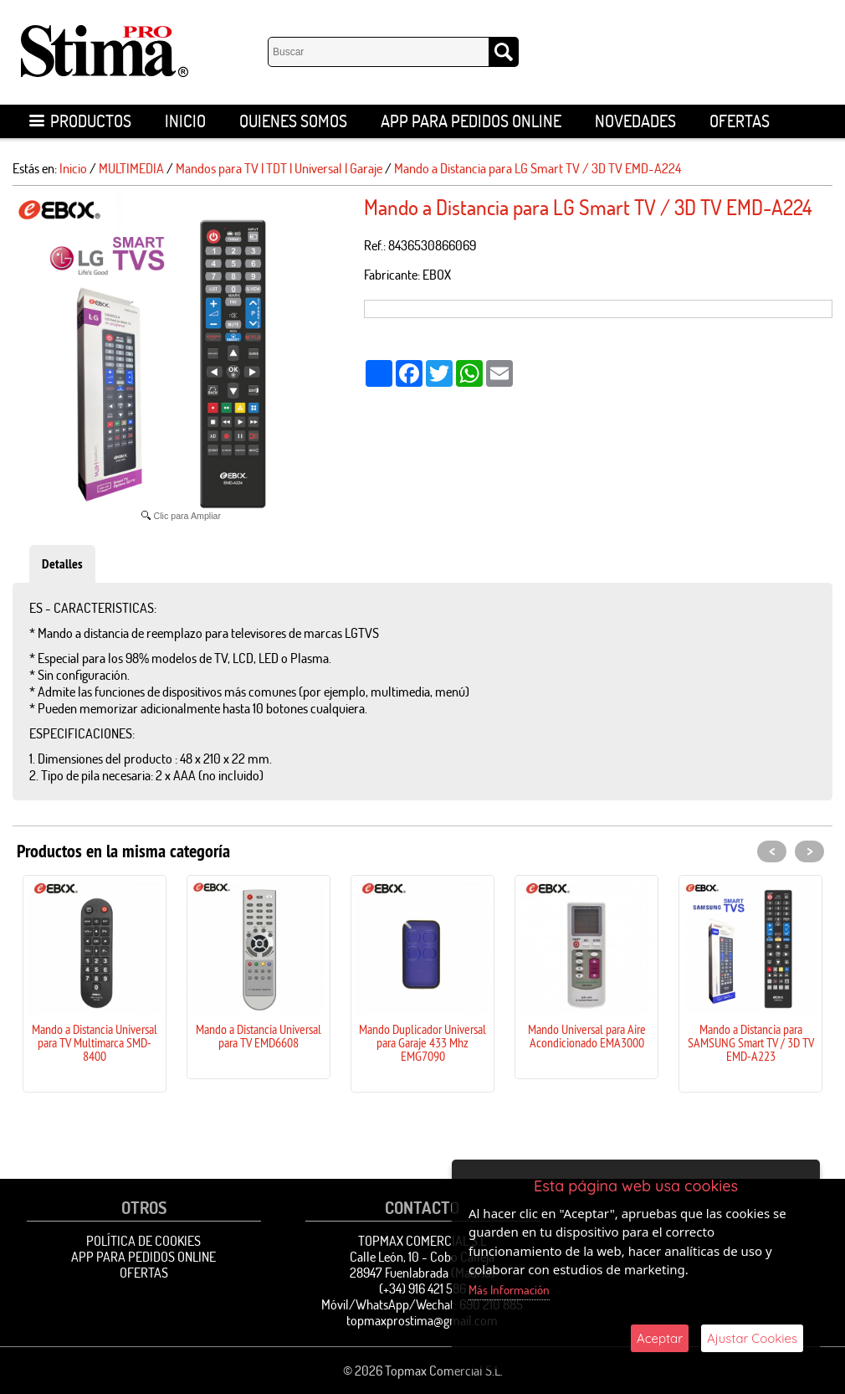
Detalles (62, 564)
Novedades (635, 121)
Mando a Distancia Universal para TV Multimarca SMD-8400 (94, 1042)
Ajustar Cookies (752, 1338)
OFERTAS (739, 121)
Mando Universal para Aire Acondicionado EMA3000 (587, 1036)
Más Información (509, 1290)
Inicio (185, 121)
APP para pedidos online (471, 121)
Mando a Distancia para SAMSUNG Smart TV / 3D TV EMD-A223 (751, 1042)
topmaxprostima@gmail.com (422, 1320)
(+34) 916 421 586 (422, 1288)
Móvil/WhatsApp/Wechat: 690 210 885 (422, 1304)
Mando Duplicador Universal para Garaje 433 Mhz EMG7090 (422, 1042)
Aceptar (660, 1338)
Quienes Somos (293, 121)
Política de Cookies (143, 1240)
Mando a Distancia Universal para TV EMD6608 (258, 1036)
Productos (80, 121)
